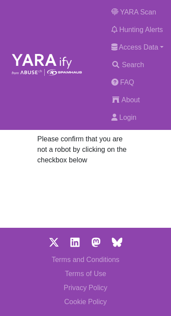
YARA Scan (134, 12)
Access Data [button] (134, 47)
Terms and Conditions (86, 259)
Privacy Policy (85, 287)
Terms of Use (85, 273)
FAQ (122, 82)
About (125, 100)
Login (124, 117)
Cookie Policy (85, 301)
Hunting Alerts (137, 29)
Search (127, 64)
